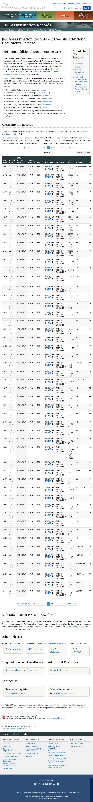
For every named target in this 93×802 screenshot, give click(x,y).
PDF (47, 168)
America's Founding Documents (83, 16)
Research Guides (56, 739)
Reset (87, 153)
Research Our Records (9, 16)
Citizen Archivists (59, 3)
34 (58, 147)
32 (52, 147)
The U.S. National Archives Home (23, 6)
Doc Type (60, 162)
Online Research (11, 739)
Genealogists (30, 743)
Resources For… (33, 739)
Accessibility (26, 793)
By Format (6, 746)
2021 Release (77, 650)
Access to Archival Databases (9, 760)
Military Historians (32, 746)
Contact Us (86, 3)
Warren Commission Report (80, 72)
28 (38, 147)
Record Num (12, 161)
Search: (47, 152)
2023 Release (35, 649)
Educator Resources (46, 16)
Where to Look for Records (57, 758)
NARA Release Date (20, 160)
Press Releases (58, 670)
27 (35, 147)
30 (45, 147)
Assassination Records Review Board (81, 89)
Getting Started (53, 743)
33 (55, 147)
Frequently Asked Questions (22, 670)
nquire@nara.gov (18, 693)
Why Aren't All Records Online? (56, 762)
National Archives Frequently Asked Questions (54, 748)
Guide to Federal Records (57, 752)
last (74, 147)
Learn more (72, 798)
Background (80, 67)
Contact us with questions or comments (15, 728)
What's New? (76, 739)
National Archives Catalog (12, 753)
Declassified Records (55, 755)
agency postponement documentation (53, 643)
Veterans (29, 756)
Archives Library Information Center (9, 765)
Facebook (35, 783)
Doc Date (49, 162)
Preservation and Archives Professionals (35, 750)
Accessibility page (57, 718)
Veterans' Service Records (28, 16)
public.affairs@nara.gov (65, 693)
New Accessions (76, 746)
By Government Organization (8, 750)
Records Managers (32, 753)
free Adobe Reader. (29, 716)
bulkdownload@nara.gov (75, 627)
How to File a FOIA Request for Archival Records (57, 766)
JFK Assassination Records (36, 30)
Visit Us (65, 16)
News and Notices (76, 743)
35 (62, 147)
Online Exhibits (8, 768)
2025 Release (12, 649)
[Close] (90, 780)
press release (40, 90)
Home (6, 30)
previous (25, 147)
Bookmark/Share (74, 3)
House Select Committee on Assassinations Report (81, 80)
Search (86, 8)
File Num (70, 161)
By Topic (6, 743)
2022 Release (54, 650)
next (69, 147)
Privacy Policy (37, 793)
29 (41, 147)
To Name (79, 162)
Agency (40, 162)
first (18, 147)
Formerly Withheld (31, 161)
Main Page (79, 64)
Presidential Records (10, 756)
